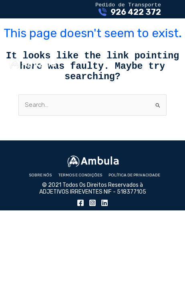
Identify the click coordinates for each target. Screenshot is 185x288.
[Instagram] (92, 212)
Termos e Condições (80, 183)
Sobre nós (40, 183)
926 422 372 (136, 13)
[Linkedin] (104, 212)
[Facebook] (80, 212)
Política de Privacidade (134, 183)
